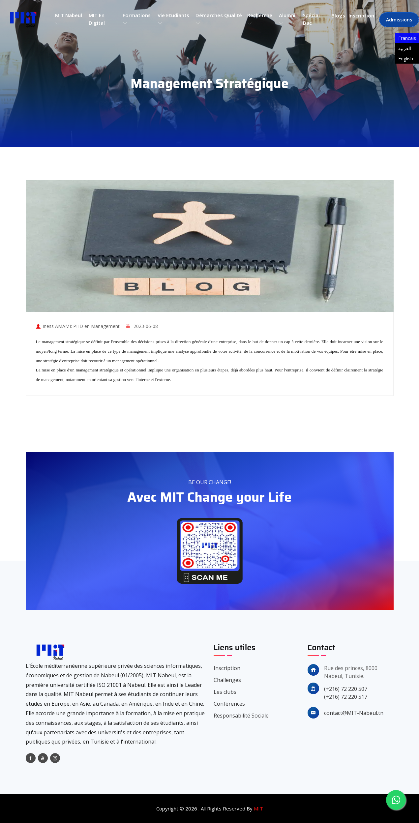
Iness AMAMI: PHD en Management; (82, 326)
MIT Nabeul (68, 19)
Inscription (361, 15)
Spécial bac (311, 19)
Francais (407, 38)
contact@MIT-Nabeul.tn (353, 713)
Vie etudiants (173, 19)
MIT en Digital (97, 19)
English (405, 58)
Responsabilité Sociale (241, 715)
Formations (137, 19)
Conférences (229, 703)
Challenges (227, 680)
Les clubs (225, 691)
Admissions (399, 19)
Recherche (259, 19)
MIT (258, 808)
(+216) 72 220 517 (345, 696)
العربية (404, 48)
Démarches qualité (218, 19)
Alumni (287, 19)
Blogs (338, 15)
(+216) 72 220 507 (345, 688)
